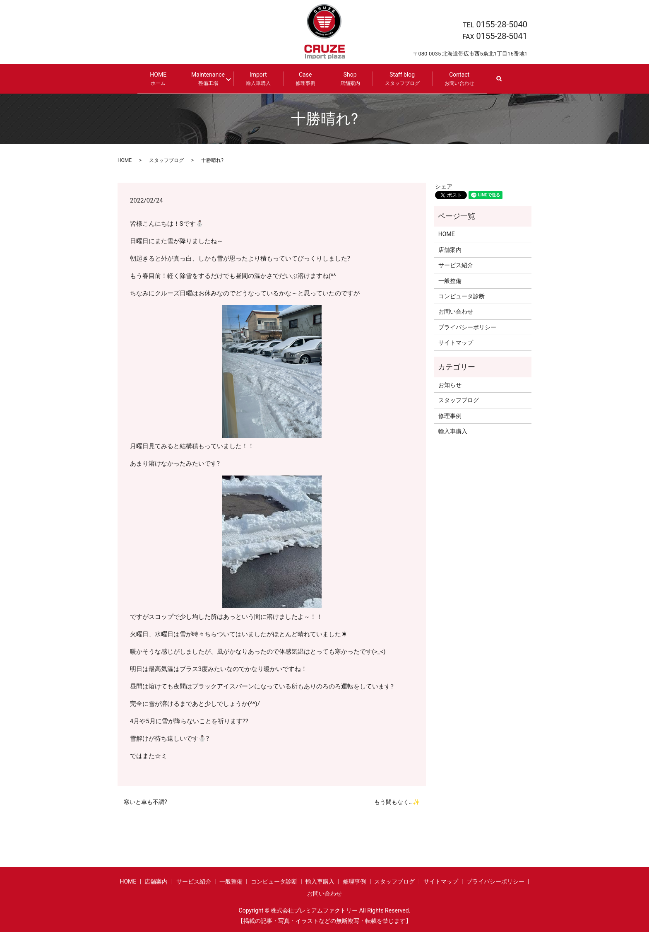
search (504, 83)
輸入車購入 (452, 431)
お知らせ (450, 384)
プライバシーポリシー (467, 327)
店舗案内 (450, 249)
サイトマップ (455, 342)
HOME (159, 79)
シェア (443, 186)
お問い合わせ (455, 311)
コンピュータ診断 (461, 296)
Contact (458, 79)
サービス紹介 (455, 265)
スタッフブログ (166, 160)
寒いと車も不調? (145, 802)
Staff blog (400, 79)
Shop (348, 79)
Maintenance (209, 79)
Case (304, 79)
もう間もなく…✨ (397, 802)
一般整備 (450, 281)
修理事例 (450, 416)
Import (256, 79)
